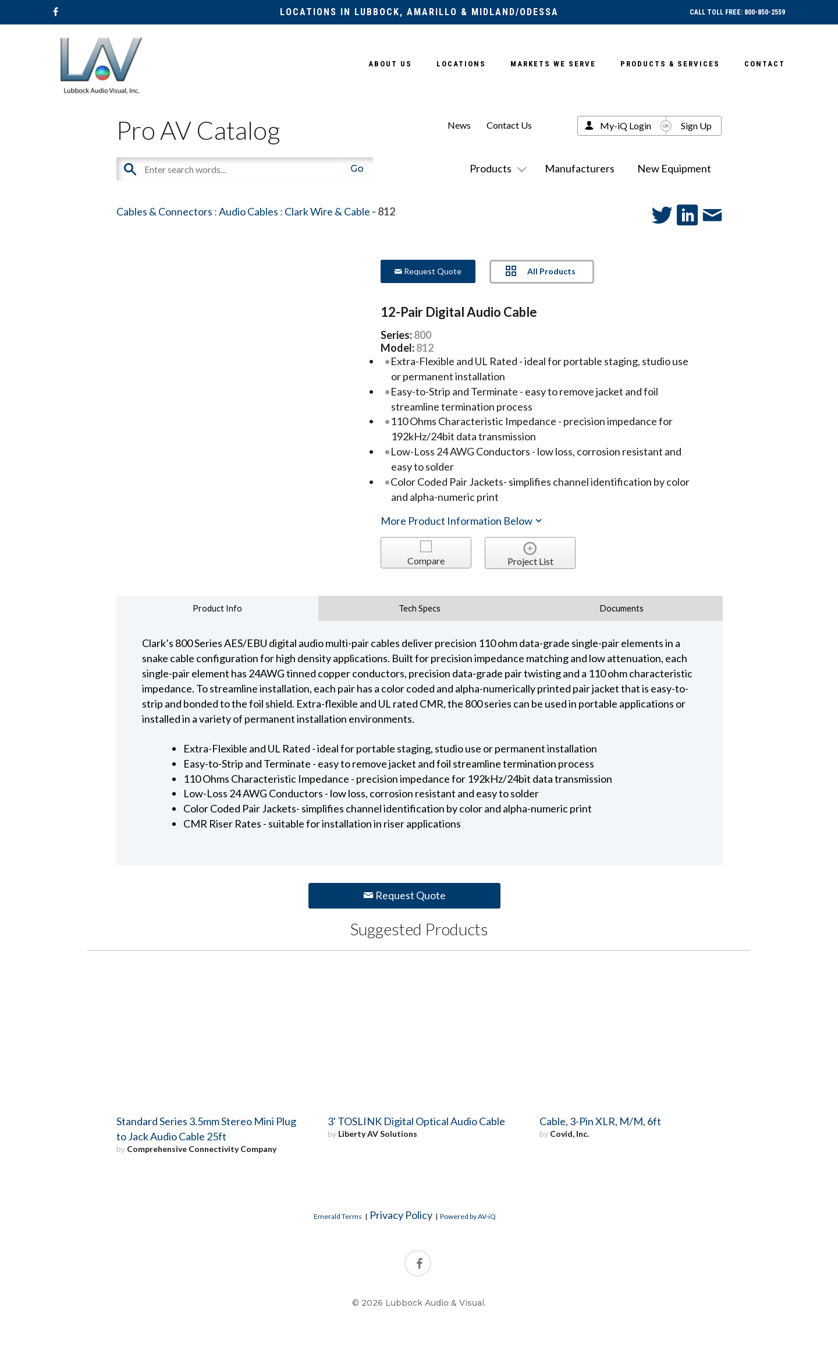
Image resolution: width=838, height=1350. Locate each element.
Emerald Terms (338, 1216)
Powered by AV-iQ (468, 1216)
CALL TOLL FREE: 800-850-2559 (737, 12)
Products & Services (670, 63)
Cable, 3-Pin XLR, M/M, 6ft (600, 1121)
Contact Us (509, 124)
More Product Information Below (462, 520)
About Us (390, 63)
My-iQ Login (625, 125)
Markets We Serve (553, 63)
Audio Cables (248, 211)
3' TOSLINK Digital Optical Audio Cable (416, 1121)
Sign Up (696, 125)
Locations (461, 63)
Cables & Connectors (164, 211)
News (459, 124)
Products (496, 168)
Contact (764, 63)
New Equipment (674, 168)
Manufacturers (580, 168)
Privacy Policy (401, 1214)
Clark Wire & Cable (327, 211)
